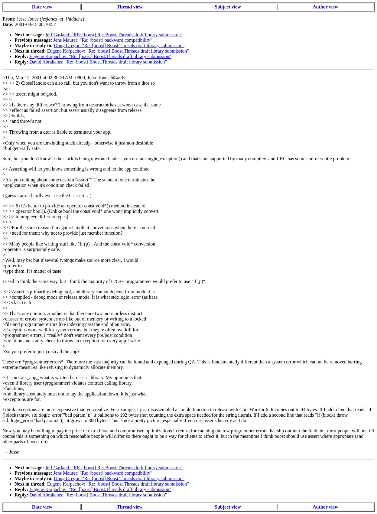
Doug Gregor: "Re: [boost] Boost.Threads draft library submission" (119, 45)
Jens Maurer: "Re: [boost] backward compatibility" (103, 40)
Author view (325, 6)
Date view (42, 6)
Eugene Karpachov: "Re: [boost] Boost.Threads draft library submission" (118, 51)
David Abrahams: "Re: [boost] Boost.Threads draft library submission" (98, 61)
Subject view (228, 6)
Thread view (129, 6)
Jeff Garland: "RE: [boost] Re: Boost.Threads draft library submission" (114, 34)
